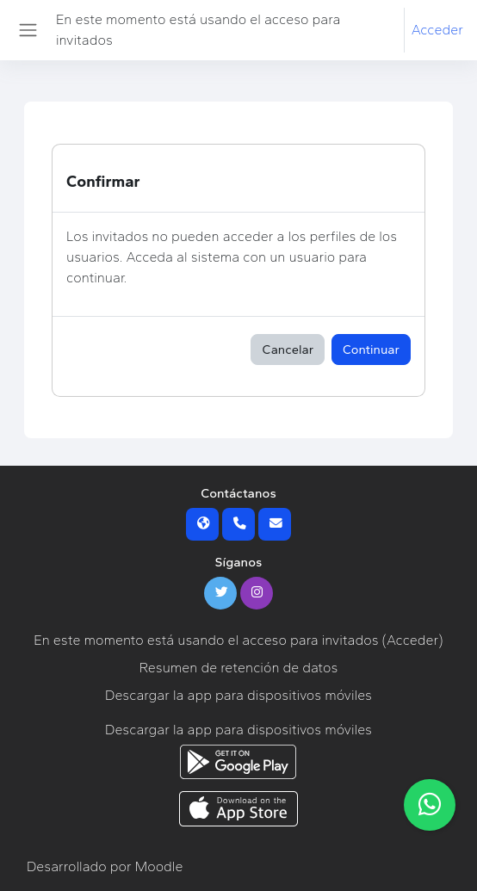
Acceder (437, 30)
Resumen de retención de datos (238, 667)
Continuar (371, 349)
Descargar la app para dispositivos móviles (238, 695)
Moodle (159, 866)
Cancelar (287, 349)
